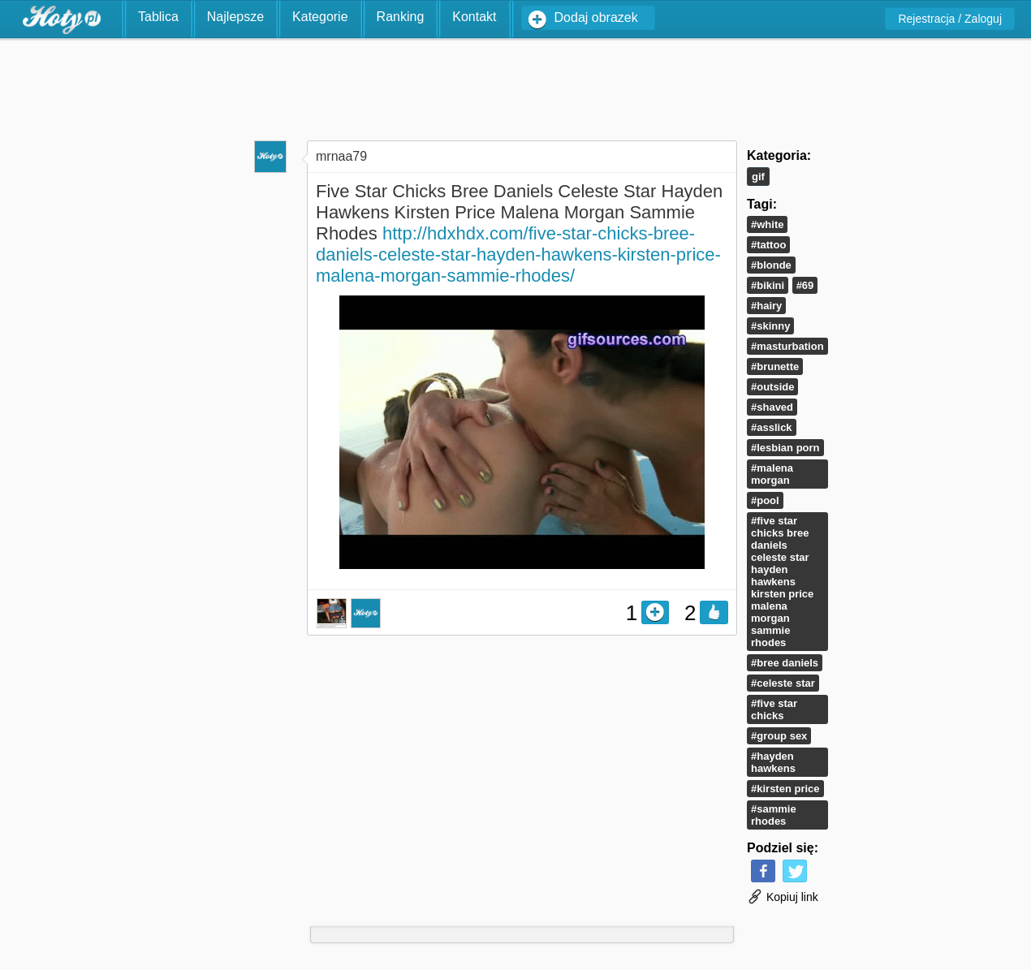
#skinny (770, 326)
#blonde (771, 265)
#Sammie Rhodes (773, 815)
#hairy (766, 306)
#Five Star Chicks (774, 709)
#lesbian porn (785, 448)
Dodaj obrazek (596, 17)
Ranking (401, 17)
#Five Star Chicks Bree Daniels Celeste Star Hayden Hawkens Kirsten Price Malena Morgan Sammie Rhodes (782, 582)
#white (767, 224)
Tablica (158, 17)
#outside (772, 387)
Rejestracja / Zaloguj (950, 18)
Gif (758, 176)
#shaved (772, 407)
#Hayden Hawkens (773, 762)
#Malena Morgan (772, 474)
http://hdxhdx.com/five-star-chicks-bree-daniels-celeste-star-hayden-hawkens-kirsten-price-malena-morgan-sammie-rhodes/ (518, 254)
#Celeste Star (783, 683)
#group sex (779, 736)
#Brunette (775, 366)
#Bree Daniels (784, 663)
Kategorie (320, 17)
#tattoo (768, 245)
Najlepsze (235, 17)
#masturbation (787, 346)
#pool (765, 500)
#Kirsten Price (785, 788)
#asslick (771, 427)
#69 (805, 285)
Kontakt (474, 17)
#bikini (767, 285)
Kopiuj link (782, 896)
